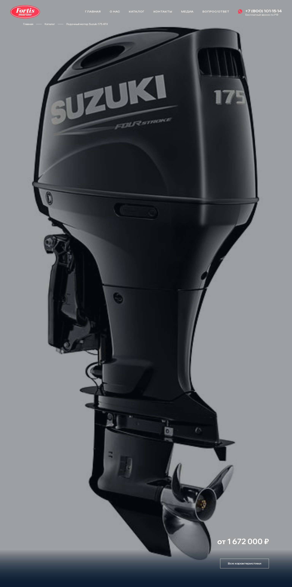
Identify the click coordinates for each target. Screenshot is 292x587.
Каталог (137, 11)
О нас (115, 11)
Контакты (162, 11)
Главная (93, 11)
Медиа (187, 11)
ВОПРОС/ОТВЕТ (215, 11)
